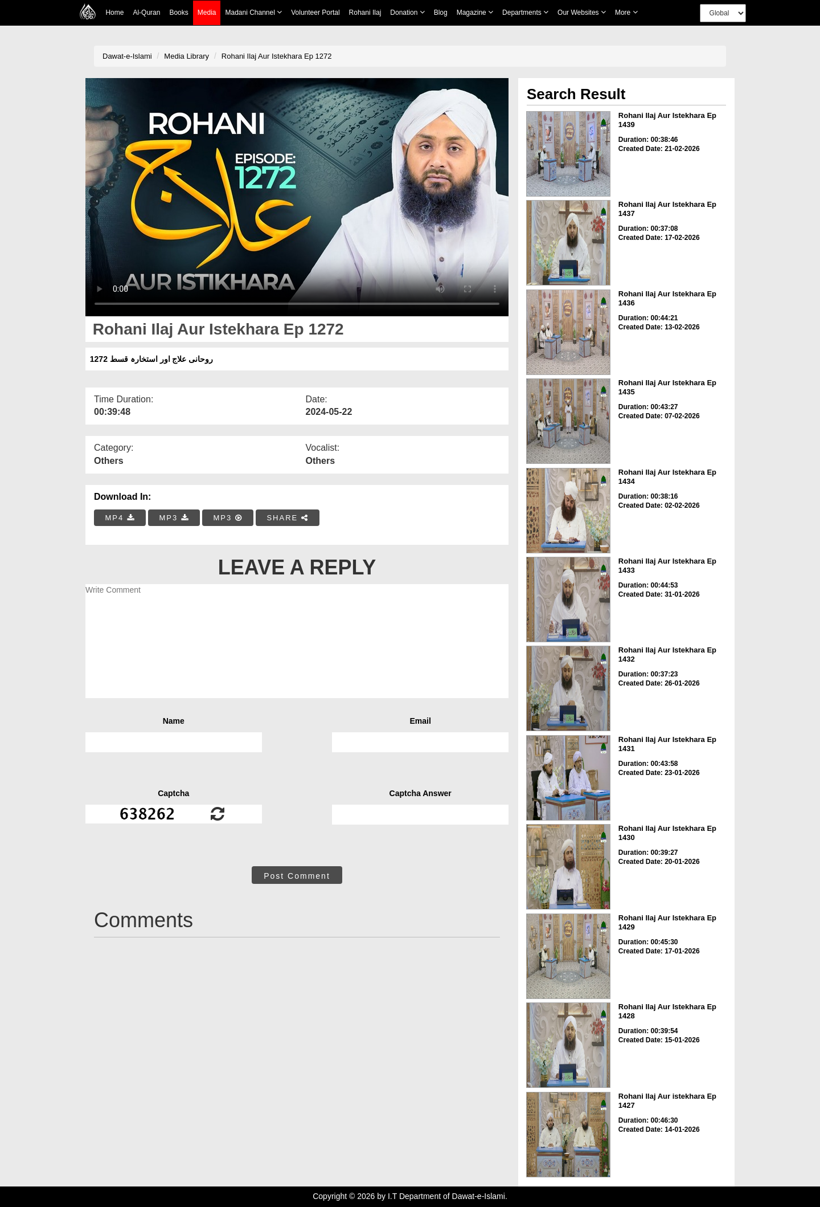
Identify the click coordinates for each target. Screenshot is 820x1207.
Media (207, 13)
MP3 (173, 517)
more (626, 12)
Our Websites (581, 12)
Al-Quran (146, 13)
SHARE (287, 517)
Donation (407, 12)
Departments (525, 12)
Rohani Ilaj (365, 13)
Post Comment (297, 875)
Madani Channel (253, 12)
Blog (441, 13)
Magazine (475, 12)
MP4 (120, 517)
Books (178, 13)
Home (114, 13)
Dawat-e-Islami (127, 56)
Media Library (186, 56)
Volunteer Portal (315, 13)
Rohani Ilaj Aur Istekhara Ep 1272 (277, 56)
